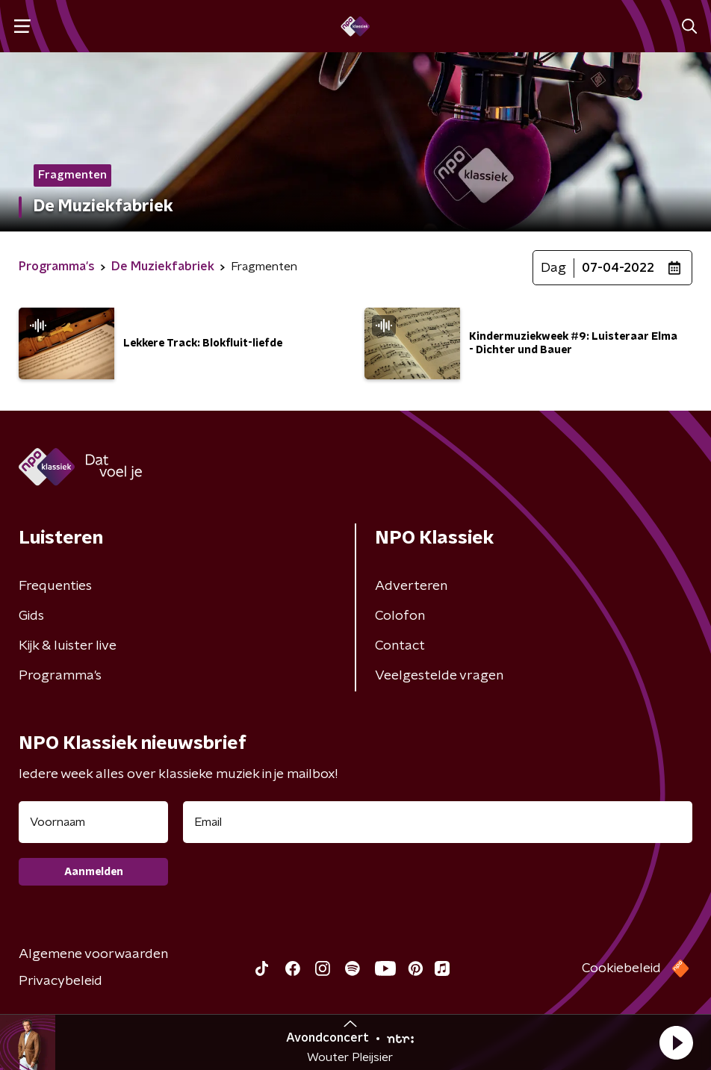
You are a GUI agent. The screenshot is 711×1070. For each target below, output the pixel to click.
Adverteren (411, 586)
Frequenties (55, 586)
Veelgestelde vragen (439, 675)
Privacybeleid (60, 981)
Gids (31, 616)
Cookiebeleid (621, 968)
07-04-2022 (618, 268)
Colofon (400, 616)
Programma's (60, 675)
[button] (676, 1042)
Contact (400, 646)
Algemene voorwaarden (93, 954)
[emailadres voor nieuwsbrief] (437, 822)
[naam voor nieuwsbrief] (93, 822)
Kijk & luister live (68, 646)
